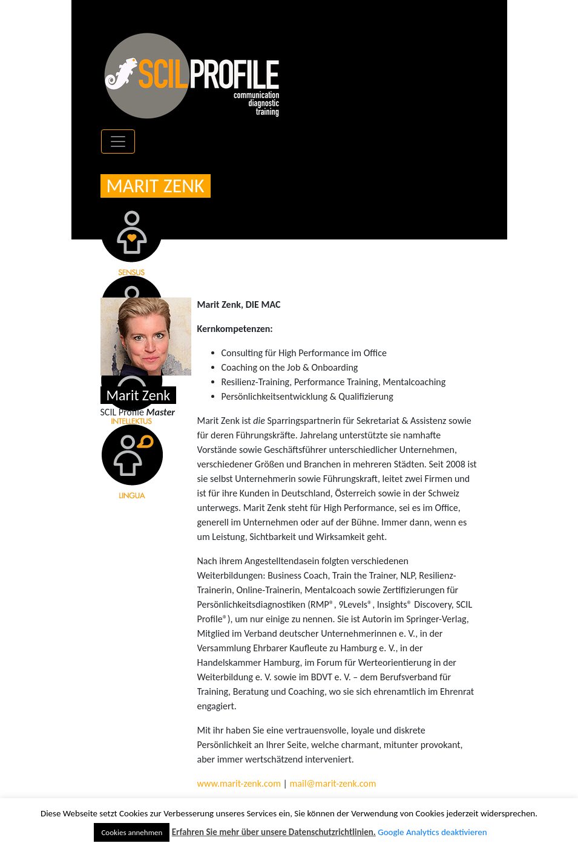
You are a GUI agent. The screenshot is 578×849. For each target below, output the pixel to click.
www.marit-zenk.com (239, 783)
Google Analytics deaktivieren (432, 832)
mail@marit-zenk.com (333, 783)
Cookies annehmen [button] (131, 832)
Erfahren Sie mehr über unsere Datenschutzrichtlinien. (274, 832)
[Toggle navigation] (118, 141)
